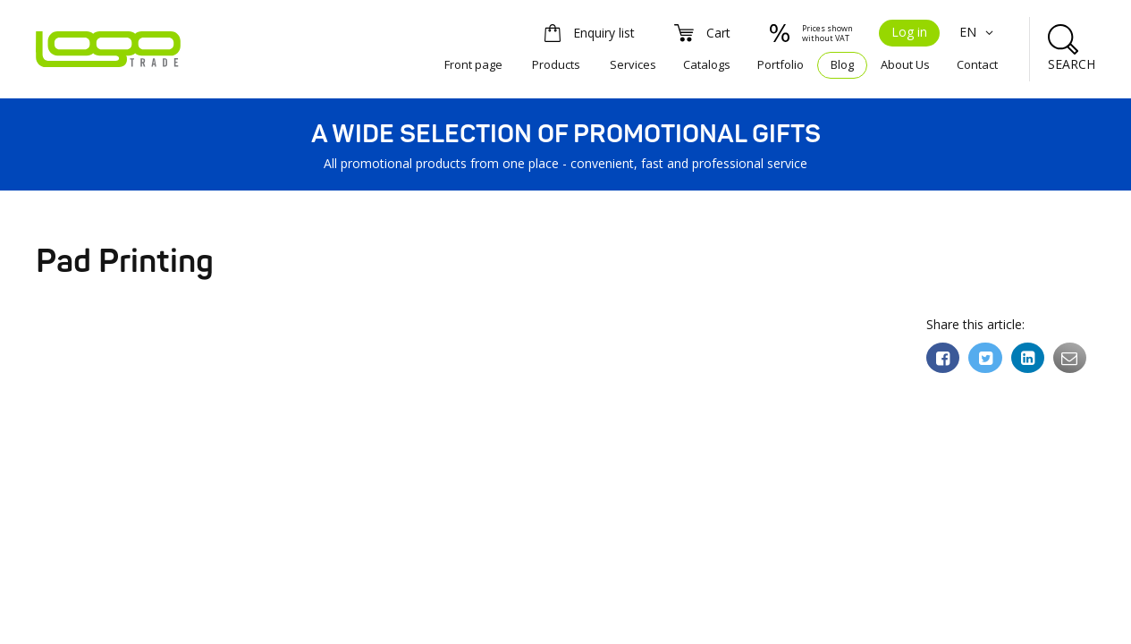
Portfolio (780, 64)
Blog (842, 64)
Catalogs (706, 64)
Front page (473, 64)
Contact (977, 64)
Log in (909, 31)
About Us (905, 64)
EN (978, 31)
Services (633, 64)
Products (556, 64)
